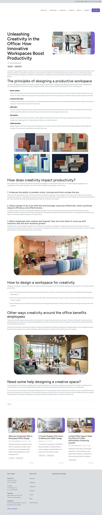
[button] (84, 512)
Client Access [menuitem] (34, 499)
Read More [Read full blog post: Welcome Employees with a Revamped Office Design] (31, 459)
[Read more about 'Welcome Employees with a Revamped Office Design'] (21, 421)
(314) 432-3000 (96, 1)
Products (63, 8)
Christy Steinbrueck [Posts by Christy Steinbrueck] (16, 437)
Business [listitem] (11, 454)
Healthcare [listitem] (42, 454)
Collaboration (18, 62)
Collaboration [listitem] (19, 454)
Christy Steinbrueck (14, 59)
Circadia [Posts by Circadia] (41, 439)
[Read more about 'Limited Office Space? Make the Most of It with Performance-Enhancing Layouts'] (81, 421)
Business (10, 62)
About (79, 8)
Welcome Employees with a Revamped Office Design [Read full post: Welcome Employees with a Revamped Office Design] (21, 433)
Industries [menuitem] (32, 482)
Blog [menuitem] (31, 495)
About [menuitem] (31, 491)
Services (44, 8)
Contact (95, 8)
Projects (72, 8)
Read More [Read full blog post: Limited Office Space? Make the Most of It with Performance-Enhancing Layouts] (91, 459)
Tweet (9, 400)
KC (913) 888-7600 (81, 1)
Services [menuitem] (32, 474)
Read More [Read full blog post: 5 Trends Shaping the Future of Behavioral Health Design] (61, 459)
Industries (53, 8)
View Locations (12, 505)
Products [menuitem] (32, 478)
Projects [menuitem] (32, 487)
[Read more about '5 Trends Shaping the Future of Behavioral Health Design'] (51, 421)
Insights (87, 8)
